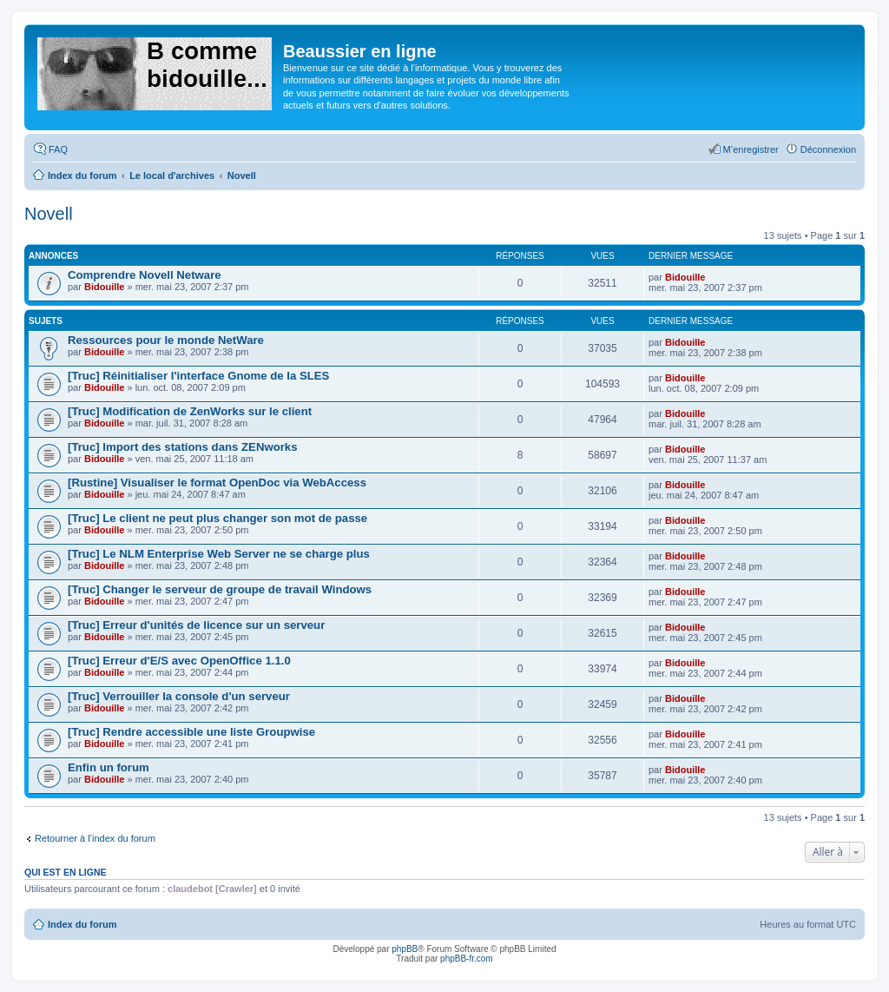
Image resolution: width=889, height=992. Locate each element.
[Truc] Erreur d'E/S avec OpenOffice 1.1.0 (179, 660)
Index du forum (82, 924)
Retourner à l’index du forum (95, 838)
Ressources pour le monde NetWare (166, 340)
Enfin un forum (108, 767)
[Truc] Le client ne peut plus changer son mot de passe (217, 518)
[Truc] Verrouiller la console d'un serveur (179, 696)
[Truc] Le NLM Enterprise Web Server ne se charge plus (219, 553)
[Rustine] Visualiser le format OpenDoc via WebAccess (217, 482)
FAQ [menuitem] (58, 149)
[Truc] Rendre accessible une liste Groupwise (191, 731)
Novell (48, 213)
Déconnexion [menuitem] (828, 149)
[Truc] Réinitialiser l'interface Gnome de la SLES (198, 375)
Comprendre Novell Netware (144, 274)
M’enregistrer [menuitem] (751, 149)
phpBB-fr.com (466, 958)
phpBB (405, 949)
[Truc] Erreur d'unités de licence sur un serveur (196, 625)
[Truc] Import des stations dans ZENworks (183, 446)
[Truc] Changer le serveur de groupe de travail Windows (220, 589)
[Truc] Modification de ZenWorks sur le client (190, 411)
